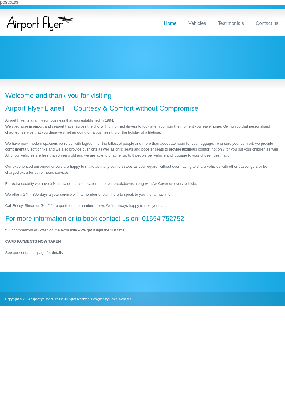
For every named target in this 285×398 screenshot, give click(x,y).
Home (170, 23)
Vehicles (197, 23)
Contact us (267, 23)
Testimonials (231, 23)
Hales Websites (120, 299)
